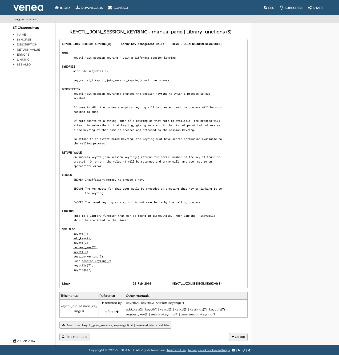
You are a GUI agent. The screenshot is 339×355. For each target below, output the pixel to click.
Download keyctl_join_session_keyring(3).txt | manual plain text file (115, 325)
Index (62, 8)
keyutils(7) (82, 265)
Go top (238, 336)
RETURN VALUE (28, 49)
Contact (118, 8)
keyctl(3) (80, 252)
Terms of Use (176, 350)
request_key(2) (85, 247)
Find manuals (74, 336)
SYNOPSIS (24, 39)
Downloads (89, 8)
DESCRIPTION (27, 44)
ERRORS (23, 54)
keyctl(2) (80, 243)
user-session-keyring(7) (198, 314)
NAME (21, 34)
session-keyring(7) (88, 256)
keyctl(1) (80, 234)
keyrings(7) (82, 270)
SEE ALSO (24, 64)
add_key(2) (81, 238)
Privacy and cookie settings (209, 350)
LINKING (23, 59)
